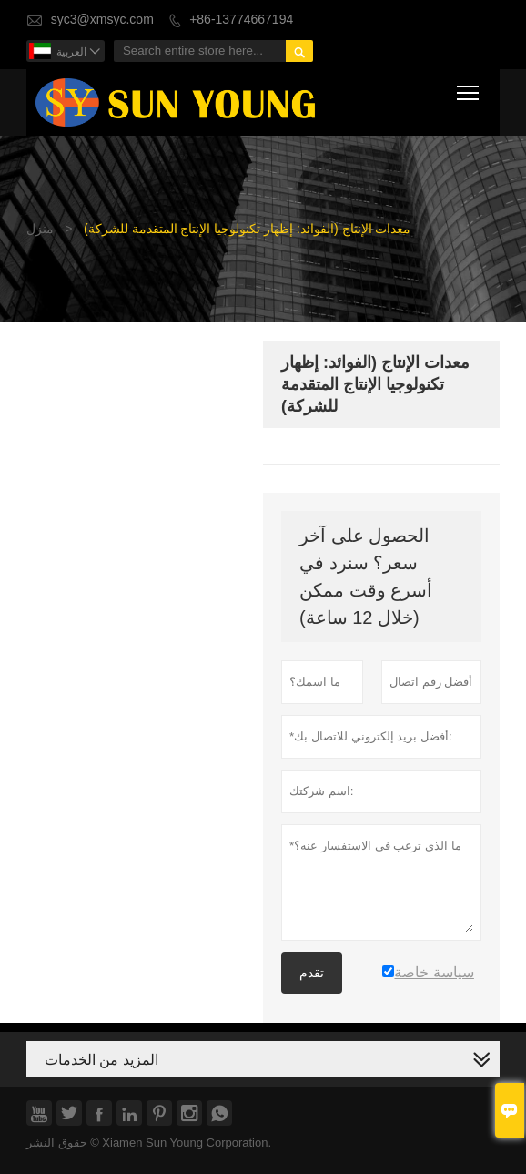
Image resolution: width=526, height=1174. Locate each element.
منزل (40, 229)
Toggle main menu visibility (469, 89)
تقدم (311, 972)
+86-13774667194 (241, 19)
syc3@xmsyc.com (102, 19)
